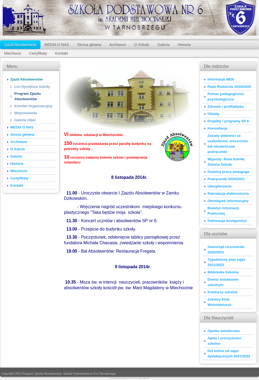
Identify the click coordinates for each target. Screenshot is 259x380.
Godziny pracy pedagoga (228, 172)
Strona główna (89, 45)
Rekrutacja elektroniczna (228, 193)
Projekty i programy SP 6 (228, 121)
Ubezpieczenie (219, 186)
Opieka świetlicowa (223, 331)
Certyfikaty (38, 53)
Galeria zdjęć (25, 120)
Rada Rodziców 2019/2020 (229, 87)
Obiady (213, 114)
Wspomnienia (25, 113)
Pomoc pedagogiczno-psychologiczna (226, 96)
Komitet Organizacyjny (33, 106)
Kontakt (61, 53)
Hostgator (144, 378)
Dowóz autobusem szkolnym (222, 282)
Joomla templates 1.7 (122, 378)
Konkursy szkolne (222, 292)
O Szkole (141, 45)
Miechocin (12, 53)
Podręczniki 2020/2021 (226, 179)
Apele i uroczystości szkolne (224, 341)
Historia (184, 45)
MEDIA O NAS (57, 45)
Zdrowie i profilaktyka (225, 106)
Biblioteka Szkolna (222, 272)
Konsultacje (217, 128)
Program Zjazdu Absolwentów (27, 96)
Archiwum (117, 45)
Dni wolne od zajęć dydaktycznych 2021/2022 (228, 353)
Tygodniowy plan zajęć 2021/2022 (226, 262)
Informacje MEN (220, 79)
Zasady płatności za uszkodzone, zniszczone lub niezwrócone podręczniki (227, 144)
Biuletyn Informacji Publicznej (223, 210)
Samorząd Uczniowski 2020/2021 (225, 249)
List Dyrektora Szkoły (32, 87)
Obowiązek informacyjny (227, 201)
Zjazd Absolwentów (20, 45)
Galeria (164, 45)
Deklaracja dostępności (227, 221)
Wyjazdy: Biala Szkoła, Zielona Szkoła (226, 161)
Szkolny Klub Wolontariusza (219, 302)
